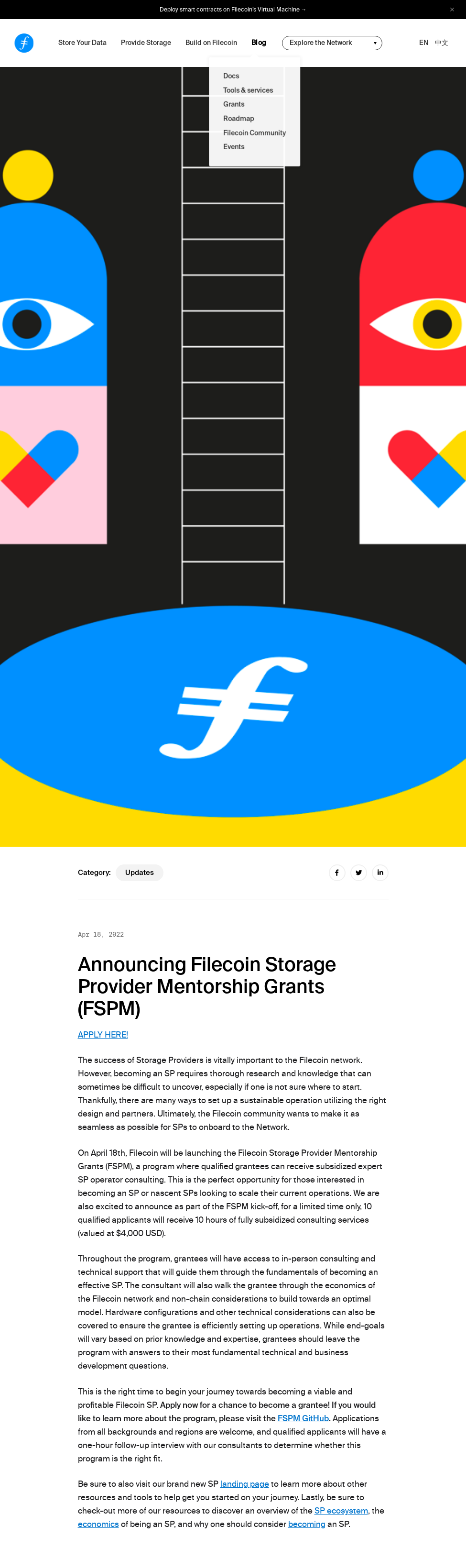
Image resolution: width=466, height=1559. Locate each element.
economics (98, 1524)
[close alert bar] (452, 9)
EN (423, 42)
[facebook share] (337, 872)
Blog (259, 42)
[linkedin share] (380, 872)
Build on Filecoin (211, 42)
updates (139, 872)
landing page (244, 1484)
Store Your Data (82, 42)
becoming (306, 1524)
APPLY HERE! (103, 1034)
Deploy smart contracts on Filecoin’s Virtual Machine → (233, 9)
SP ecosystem (341, 1510)
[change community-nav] (332, 43)
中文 (441, 42)
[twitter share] (358, 872)
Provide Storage (146, 42)
